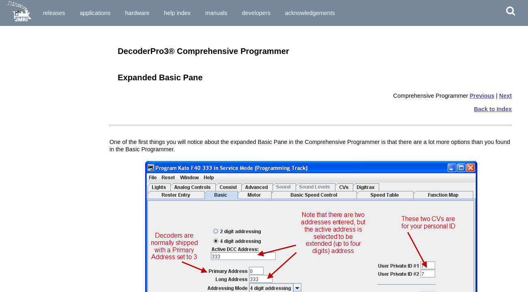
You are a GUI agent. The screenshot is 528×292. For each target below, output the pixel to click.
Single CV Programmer (33, 176)
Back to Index (493, 109)
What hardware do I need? (37, 96)
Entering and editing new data (42, 232)
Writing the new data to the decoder (49, 239)
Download (86, 35)
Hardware (137, 13)
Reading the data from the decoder (48, 225)
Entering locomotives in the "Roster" (50, 210)
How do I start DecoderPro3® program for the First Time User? (52, 113)
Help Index (177, 13)
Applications (94, 13)
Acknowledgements (310, 13)
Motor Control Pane (29, 288)
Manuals (216, 13)
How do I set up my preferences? (45, 123)
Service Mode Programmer (38, 183)
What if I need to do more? (37, 254)
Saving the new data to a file (40, 246)
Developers (256, 13)
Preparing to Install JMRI (35, 48)
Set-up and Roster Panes (36, 274)
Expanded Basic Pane (32, 281)
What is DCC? (22, 76)
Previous (482, 95)
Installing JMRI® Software (37, 55)
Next (505, 95)
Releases (54, 13)
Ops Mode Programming (35, 190)
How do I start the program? (39, 103)
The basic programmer (33, 218)
